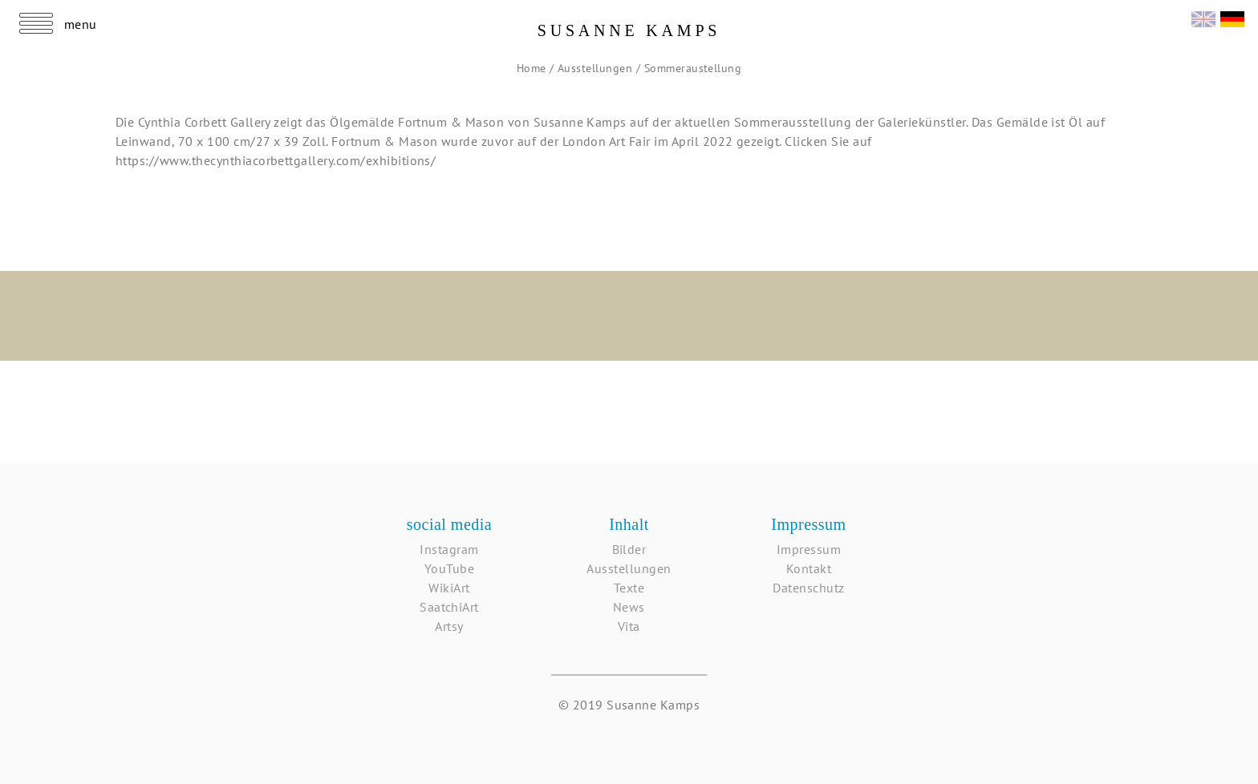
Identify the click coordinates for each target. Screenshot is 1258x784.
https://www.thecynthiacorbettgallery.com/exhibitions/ (276, 160)
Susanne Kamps (629, 30)
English (1203, 17)
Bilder (629, 549)
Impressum (809, 549)
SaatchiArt (449, 607)
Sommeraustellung (693, 68)
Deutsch (1232, 17)
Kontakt (808, 568)
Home (533, 68)
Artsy (449, 626)
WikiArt (448, 588)
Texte (629, 588)
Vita (629, 626)
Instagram (449, 549)
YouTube (449, 568)
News (629, 607)
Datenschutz (808, 588)
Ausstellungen (597, 68)
